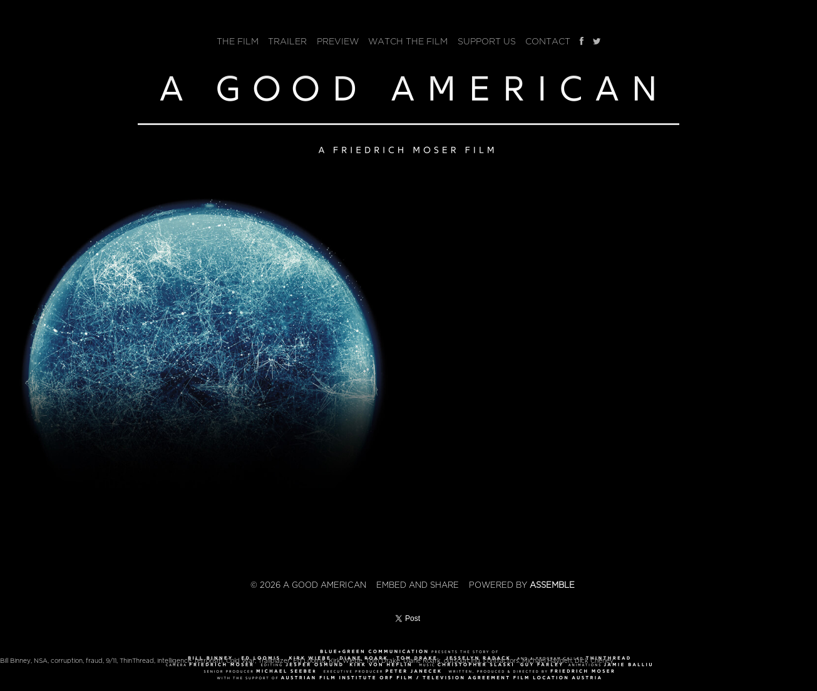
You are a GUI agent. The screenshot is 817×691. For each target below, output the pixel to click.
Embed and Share (417, 585)
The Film (238, 42)
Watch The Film (408, 42)
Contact (547, 42)
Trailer (287, 42)
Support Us (487, 42)
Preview (338, 42)
